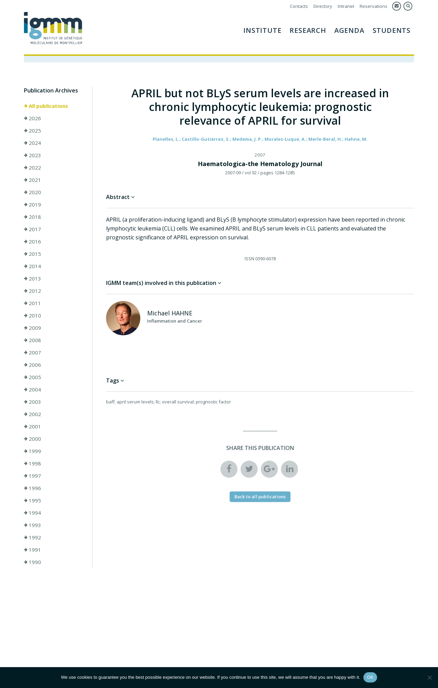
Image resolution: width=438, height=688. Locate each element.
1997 (32, 475)
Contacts (299, 6)
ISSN (249, 258)
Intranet (346, 6)
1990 (32, 562)
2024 (32, 142)
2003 (32, 401)
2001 (32, 426)
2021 (32, 179)
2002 (32, 414)
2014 (32, 266)
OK (370, 677)
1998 (32, 463)
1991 (32, 549)
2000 (32, 438)
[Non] (429, 677)
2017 (32, 229)
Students (392, 30)
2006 (32, 364)
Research (307, 30)
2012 (32, 290)
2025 (32, 130)
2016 (32, 241)
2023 (32, 155)
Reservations (373, 6)
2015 (32, 253)
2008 (32, 340)
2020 (32, 192)
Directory (322, 6)
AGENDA (349, 30)
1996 (32, 488)
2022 (32, 167)
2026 (32, 118)
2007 (32, 352)
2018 (32, 216)
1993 (32, 525)
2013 (32, 278)
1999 (32, 451)
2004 (32, 389)
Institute (262, 30)
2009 (32, 327)
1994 (32, 512)
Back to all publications (260, 496)
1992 (32, 537)
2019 (32, 204)
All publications (46, 105)
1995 (32, 500)
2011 (32, 303)
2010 (32, 315)
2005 (32, 377)
